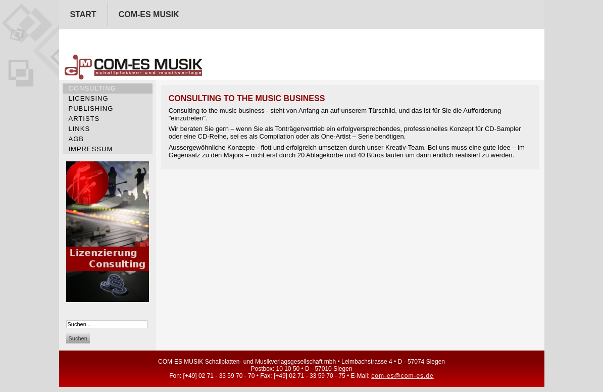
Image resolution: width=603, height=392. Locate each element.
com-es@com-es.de (402, 375)
